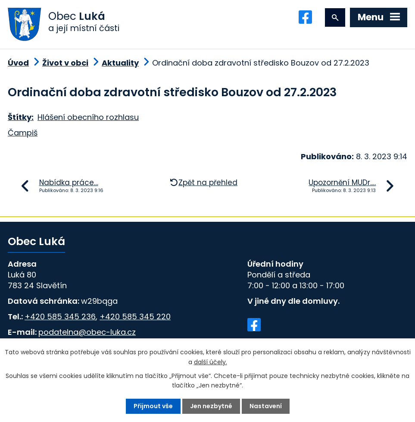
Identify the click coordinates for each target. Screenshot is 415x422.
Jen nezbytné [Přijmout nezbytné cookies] (211, 406)
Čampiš (22, 132)
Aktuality (120, 62)
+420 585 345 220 (135, 316)
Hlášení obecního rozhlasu (88, 117)
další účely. (210, 361)
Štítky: (21, 117)
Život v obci (65, 62)
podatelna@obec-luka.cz (87, 332)
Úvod (18, 62)
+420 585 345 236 (60, 316)
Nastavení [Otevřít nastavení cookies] (266, 406)
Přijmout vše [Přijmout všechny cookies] (153, 406)
